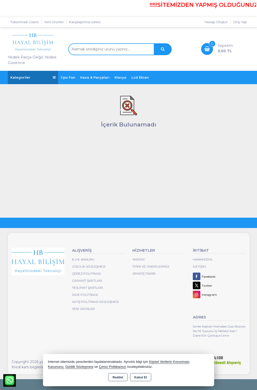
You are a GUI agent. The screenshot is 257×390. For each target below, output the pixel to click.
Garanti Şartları (87, 280)
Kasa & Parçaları (94, 77)
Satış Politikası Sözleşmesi (95, 302)
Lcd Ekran (140, 77)
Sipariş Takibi (144, 273)
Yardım (138, 259)
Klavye (120, 77)
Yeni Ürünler (83, 309)
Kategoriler (33, 77)
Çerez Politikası (86, 273)
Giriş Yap (240, 22)
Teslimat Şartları (87, 287)
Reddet (118, 377)
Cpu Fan (68, 77)
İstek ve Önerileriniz (150, 266)
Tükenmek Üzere (24, 22)
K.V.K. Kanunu (83, 259)
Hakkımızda (202, 259)
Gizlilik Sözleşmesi (88, 266)
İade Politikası (85, 295)
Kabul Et (140, 377)
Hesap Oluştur (216, 22)
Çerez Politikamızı (112, 367)
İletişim (199, 266)
